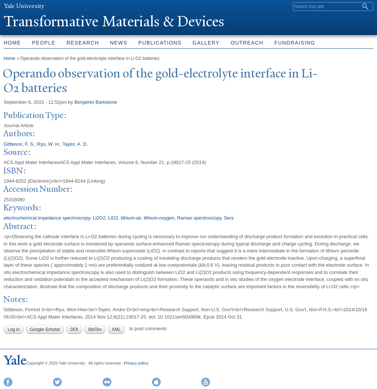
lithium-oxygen (159, 218)
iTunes (156, 382)
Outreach (247, 43)
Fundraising (294, 43)
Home (9, 58)
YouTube (205, 382)
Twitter (57, 382)
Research (82, 43)
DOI (74, 329)
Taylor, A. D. (75, 144)
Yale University (24, 6)
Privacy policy (136, 363)
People (44, 43)
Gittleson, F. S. (19, 144)
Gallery (206, 43)
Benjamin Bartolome (96, 102)
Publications (160, 43)
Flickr (107, 382)
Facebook (8, 382)
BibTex (95, 329)
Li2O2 (99, 218)
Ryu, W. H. (48, 144)
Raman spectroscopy (199, 218)
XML (116, 329)
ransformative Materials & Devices (114, 21)
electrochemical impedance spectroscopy (47, 218)
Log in (14, 329)
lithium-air (131, 218)
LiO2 (113, 218)
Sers (229, 218)
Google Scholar (45, 329)
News (118, 43)
